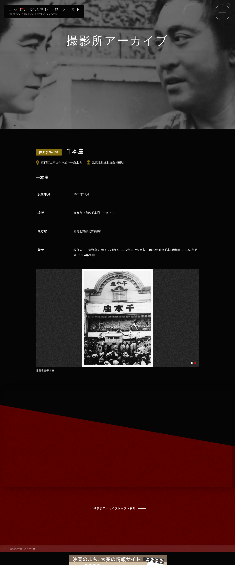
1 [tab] (192, 363)
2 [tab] (195, 363)
